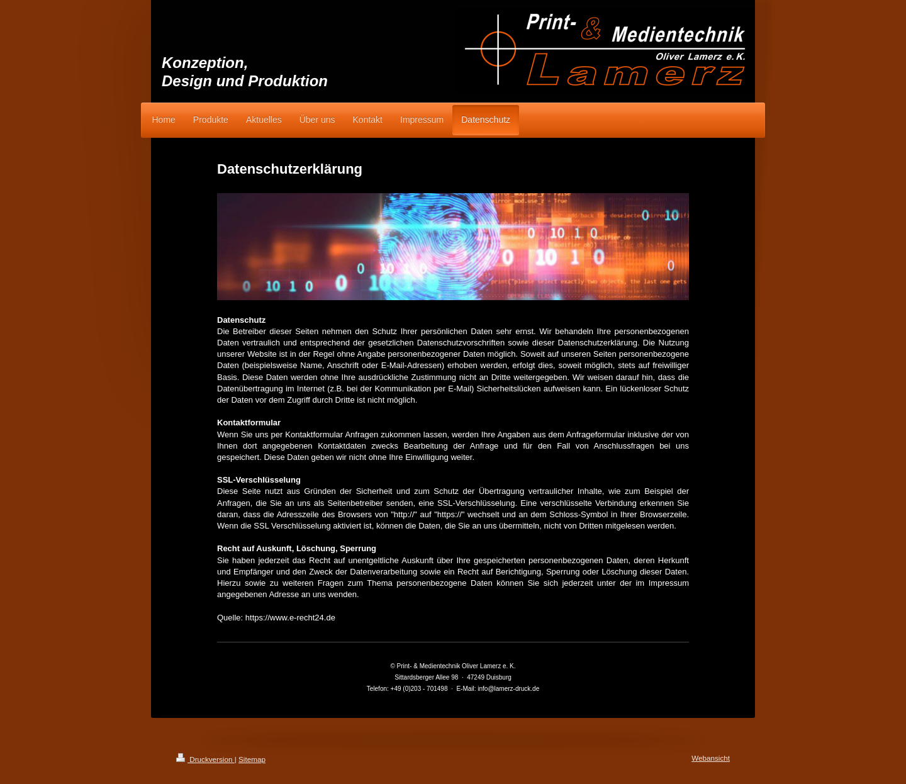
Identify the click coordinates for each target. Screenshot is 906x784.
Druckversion (205, 759)
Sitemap (252, 759)
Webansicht (710, 758)
